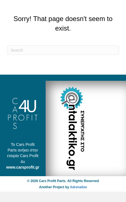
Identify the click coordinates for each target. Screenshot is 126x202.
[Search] (63, 50)
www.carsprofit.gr (22, 167)
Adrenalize (78, 187)
